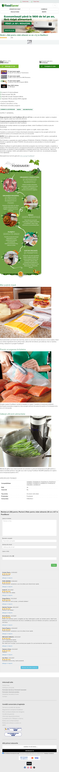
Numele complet (7, 538)
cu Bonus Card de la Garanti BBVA (18, 81)
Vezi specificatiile (27, 109)
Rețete (44, 12)
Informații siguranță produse (10, 716)
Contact (4, 696)
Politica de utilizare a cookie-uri (11, 723)
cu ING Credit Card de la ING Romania (19, 76)
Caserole (44, 9)
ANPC (4, 725)
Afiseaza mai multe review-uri (29, 667)
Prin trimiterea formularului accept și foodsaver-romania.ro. (28, 753)
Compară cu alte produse (8, 109)
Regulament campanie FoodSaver (12, 709)
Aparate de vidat (14, 9)
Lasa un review (6, 518)
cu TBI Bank (13, 86)
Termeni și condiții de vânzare (11, 707)
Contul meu (5, 685)
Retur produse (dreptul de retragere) (13, 712)
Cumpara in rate (50, 66)
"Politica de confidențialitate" (37, 753)
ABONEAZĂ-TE (29, 750)
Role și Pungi (15, 12)
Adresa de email (7, 544)
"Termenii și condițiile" (24, 753)
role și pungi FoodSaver (27, 156)
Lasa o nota (5, 551)
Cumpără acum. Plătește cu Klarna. (12, 718)
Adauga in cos (10, 66)
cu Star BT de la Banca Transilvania (18, 72)
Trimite (54, 565)
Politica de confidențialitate (10, 721)
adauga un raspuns (7, 578)
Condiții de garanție (8, 714)
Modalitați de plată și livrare (10, 694)
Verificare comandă (8, 687)
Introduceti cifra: (8, 556)
